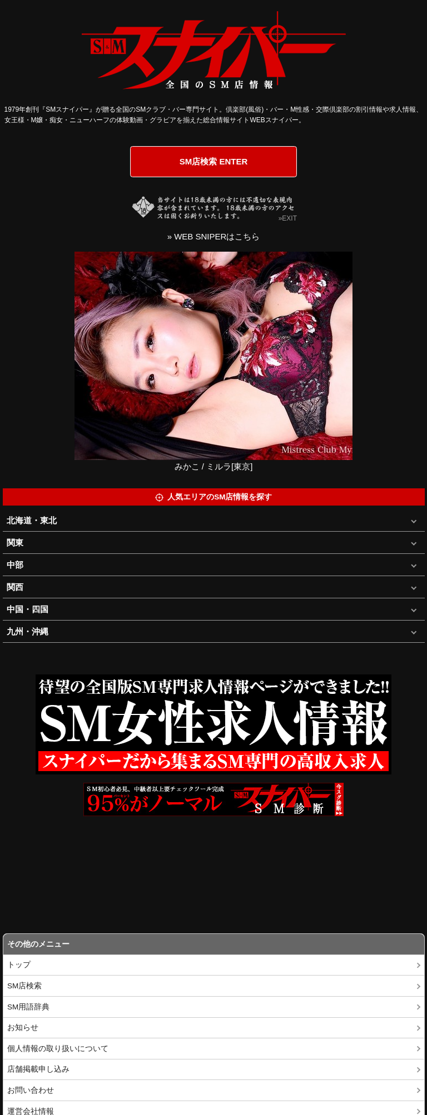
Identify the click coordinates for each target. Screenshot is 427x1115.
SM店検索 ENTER (214, 161)
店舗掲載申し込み (38, 1069)
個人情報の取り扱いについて (57, 1048)
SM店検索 (24, 986)
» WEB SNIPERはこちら (213, 236)
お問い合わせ (30, 1090)
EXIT (289, 218)
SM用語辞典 (28, 1007)
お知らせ (22, 1027)
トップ (19, 965)
